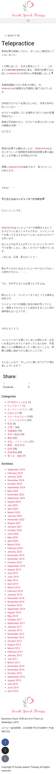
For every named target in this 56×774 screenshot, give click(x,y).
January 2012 (14, 655)
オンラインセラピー (18, 409)
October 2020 (14, 530)
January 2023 (14, 516)
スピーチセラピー (17, 416)
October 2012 (14, 641)
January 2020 (14, 551)
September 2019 (16, 566)
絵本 (9, 448)
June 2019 (13, 576)
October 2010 (14, 673)
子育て (11, 427)
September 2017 (16, 623)
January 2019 (14, 594)
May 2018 (12, 616)
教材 (9, 438)
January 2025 (14, 476)
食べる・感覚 (14, 455)
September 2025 (16, 469)
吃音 (9, 423)
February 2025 (15, 473)
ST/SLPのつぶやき (17, 402)
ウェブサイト (14, 405)
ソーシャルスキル (17, 420)
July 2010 (12, 684)
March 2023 (13, 512)
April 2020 (12, 541)
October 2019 (14, 562)
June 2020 (13, 533)
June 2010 (13, 687)
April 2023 (12, 508)
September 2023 (16, 498)
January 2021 (14, 526)
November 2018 (15, 601)
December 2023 (15, 494)
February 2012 (15, 651)
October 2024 (14, 483)
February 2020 (15, 548)
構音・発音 (13, 445)
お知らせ (12, 413)
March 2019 (13, 587)
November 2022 (15, 519)
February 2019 (15, 591)
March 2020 (13, 544)
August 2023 (14, 501)
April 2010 (12, 691)
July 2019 (12, 573)
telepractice (15, 73)
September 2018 (16, 609)
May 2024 (12, 491)
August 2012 (14, 644)
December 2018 (15, 598)
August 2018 (14, 612)
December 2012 (15, 634)
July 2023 (12, 505)
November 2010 (15, 669)
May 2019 (12, 580)
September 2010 (16, 676)
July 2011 (12, 659)
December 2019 (15, 555)
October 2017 (14, 619)
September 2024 (16, 487)
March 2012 (13, 648)
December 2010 (15, 666)
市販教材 (12, 430)
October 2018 (14, 605)
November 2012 (15, 637)
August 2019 (14, 569)
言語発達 (12, 452)
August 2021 (14, 523)
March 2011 (13, 662)
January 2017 (14, 626)
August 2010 (14, 680)
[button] (28, 21)
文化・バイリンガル (18, 441)
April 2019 (12, 584)
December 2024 (15, 480)
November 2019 (15, 558)
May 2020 (12, 537)
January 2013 (14, 630)
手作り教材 (13, 434)
